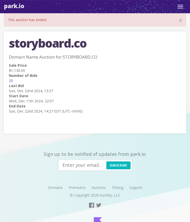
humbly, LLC (110, 195)
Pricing (117, 187)
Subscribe (118, 165)
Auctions (99, 187)
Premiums (77, 187)
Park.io (14, 6)
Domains (55, 187)
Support (135, 187)
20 (11, 80)
